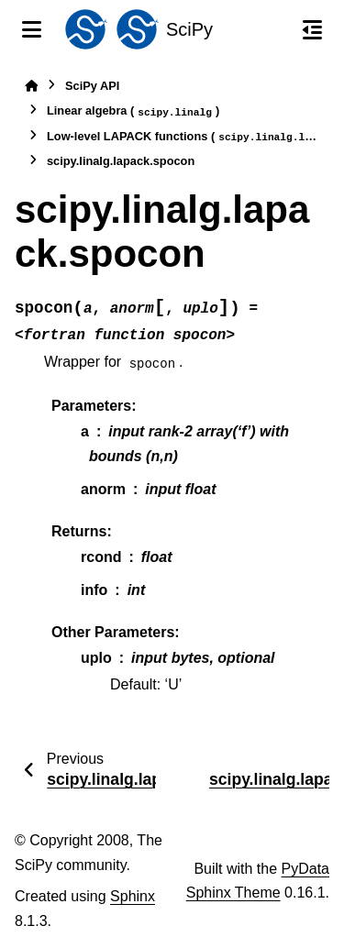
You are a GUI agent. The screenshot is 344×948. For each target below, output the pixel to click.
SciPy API (92, 86)
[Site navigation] (32, 29)
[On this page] (312, 29)
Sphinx (132, 896)
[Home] (31, 85)
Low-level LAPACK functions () (183, 137)
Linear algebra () (133, 111)
